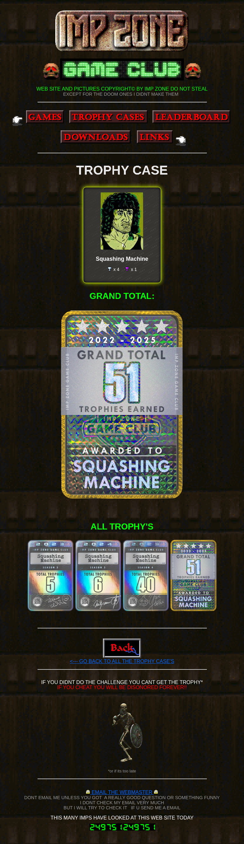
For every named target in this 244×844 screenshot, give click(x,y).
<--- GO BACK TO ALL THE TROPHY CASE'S (122, 661)
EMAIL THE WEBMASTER (122, 792)
